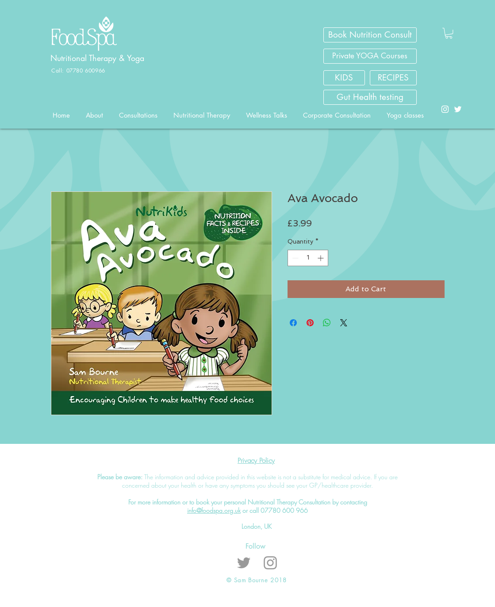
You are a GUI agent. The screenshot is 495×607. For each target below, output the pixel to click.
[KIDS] (344, 77)
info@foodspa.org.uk (214, 510)
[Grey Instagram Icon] (270, 563)
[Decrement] (294, 258)
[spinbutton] (308, 258)
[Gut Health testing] (370, 97)
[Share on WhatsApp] (327, 322)
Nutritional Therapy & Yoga (98, 58)
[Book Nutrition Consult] (370, 34)
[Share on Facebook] (293, 322)
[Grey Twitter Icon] (244, 563)
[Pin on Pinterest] (310, 322)
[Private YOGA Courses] (370, 56)
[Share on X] (343, 322)
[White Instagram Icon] (445, 109)
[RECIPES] (393, 77)
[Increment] (321, 258)
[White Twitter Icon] (458, 109)
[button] (448, 33)
